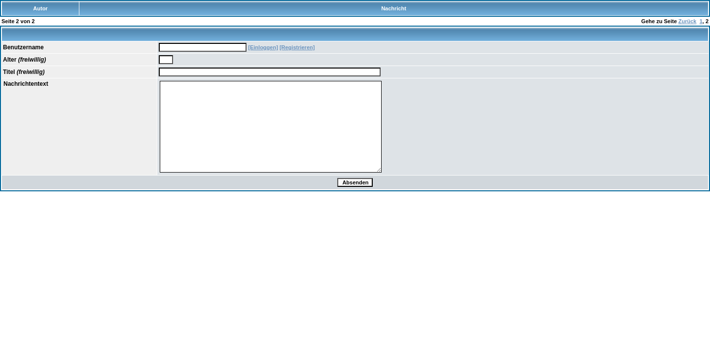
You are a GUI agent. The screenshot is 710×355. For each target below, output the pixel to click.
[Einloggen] (263, 47)
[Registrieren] (297, 47)
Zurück (687, 21)
